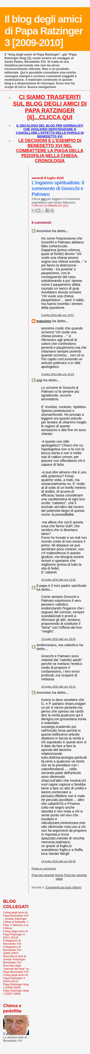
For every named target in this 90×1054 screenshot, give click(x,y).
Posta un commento (44, 868)
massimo (43, 321)
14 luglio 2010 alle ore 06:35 (58, 861)
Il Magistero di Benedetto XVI (12, 942)
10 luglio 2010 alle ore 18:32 (58, 639)
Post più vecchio (75, 875)
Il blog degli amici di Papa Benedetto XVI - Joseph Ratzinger (16, 915)
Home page (59, 876)
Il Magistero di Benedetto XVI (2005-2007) (12, 950)
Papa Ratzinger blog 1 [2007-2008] (16, 992)
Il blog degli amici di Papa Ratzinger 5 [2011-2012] (15, 934)
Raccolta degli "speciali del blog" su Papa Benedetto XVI (16, 968)
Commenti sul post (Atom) (63, 887)
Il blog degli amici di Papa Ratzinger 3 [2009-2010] (44, 30)
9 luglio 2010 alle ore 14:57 (57, 315)
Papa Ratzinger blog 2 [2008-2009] (16, 986)
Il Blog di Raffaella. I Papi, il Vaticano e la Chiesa (15, 925)
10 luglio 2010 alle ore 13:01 (58, 579)
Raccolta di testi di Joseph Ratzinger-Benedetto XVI (14, 959)
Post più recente (43, 875)
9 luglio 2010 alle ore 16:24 (57, 374)
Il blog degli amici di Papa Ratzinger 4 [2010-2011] (15, 978)
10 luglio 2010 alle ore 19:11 (58, 686)
